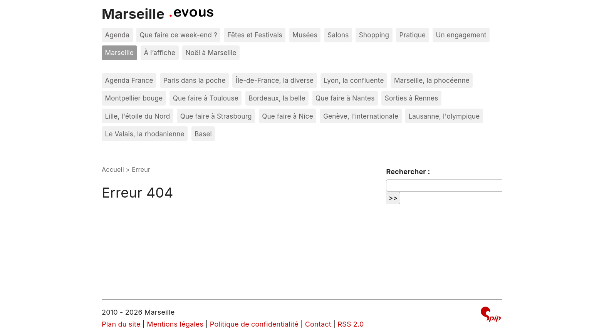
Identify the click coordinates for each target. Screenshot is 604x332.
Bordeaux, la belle (276, 98)
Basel (203, 134)
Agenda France (129, 80)
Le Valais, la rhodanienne (145, 134)
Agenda (117, 35)
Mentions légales (175, 324)
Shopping (374, 35)
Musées (304, 35)
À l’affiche (159, 53)
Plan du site (121, 324)
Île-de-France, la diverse (275, 80)
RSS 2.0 (350, 324)
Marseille (133, 13)
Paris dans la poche (194, 80)
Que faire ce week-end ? (178, 35)
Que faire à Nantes (344, 98)
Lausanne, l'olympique (444, 116)
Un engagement (461, 35)
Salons (338, 35)
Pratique (412, 35)
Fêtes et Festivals (254, 35)
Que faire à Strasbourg (216, 116)
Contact (318, 324)
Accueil (113, 169)
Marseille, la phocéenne (432, 80)
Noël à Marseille (211, 53)
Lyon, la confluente (354, 80)
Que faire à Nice (287, 116)
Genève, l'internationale (360, 116)
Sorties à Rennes (411, 98)
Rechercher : (408, 172)
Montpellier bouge (134, 98)
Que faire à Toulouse (205, 98)
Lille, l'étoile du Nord (137, 116)
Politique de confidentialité (254, 324)
